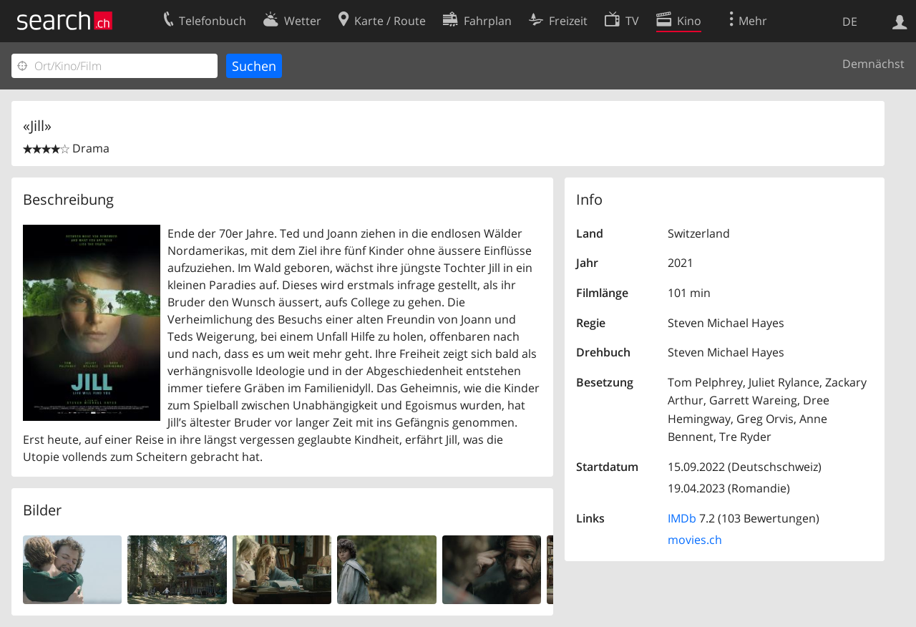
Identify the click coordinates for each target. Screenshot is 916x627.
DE (849, 21)
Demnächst (873, 64)
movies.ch (695, 540)
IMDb (682, 518)
